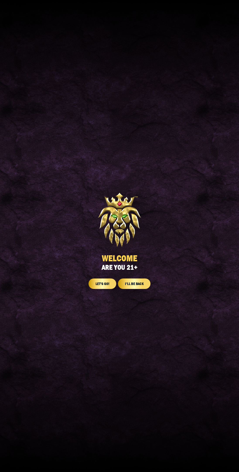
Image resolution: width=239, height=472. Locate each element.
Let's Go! (102, 284)
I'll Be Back (134, 284)
